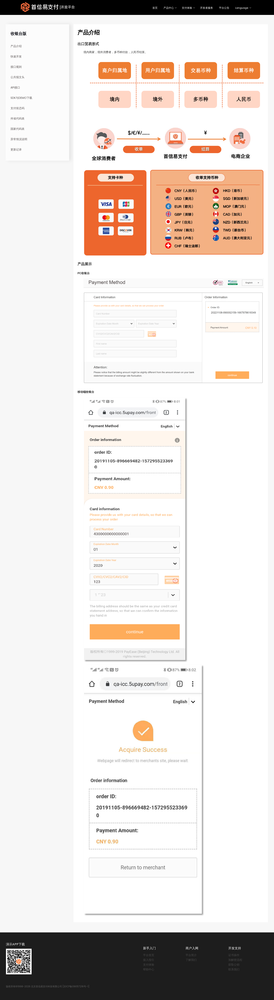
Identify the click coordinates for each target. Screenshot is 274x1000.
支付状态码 (17, 108)
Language (241, 8)
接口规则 (16, 67)
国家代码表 (17, 129)
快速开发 (16, 56)
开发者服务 (206, 8)
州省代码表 (17, 118)
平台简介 (191, 955)
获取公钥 (233, 965)
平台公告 (224, 8)
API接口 (15, 87)
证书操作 (233, 955)
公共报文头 (17, 77)
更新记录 (16, 149)
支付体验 (187, 8)
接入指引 (148, 960)
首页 (155, 8)
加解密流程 (235, 960)
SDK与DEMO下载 (21, 98)
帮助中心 (148, 969)
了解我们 (191, 960)
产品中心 (169, 8)
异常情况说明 (19, 139)
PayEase (48, 7)
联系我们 (233, 969)
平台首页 (148, 955)
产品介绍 (16, 46)
